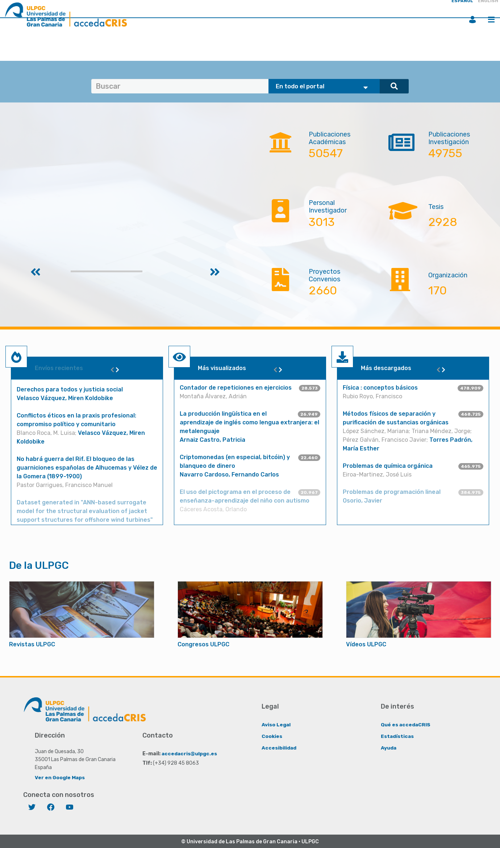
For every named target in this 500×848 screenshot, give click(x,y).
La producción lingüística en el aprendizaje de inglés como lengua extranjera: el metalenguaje (249, 422)
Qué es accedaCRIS (406, 724)
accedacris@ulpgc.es (190, 753)
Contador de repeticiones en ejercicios (236, 387)
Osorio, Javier (362, 500)
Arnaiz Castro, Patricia (212, 439)
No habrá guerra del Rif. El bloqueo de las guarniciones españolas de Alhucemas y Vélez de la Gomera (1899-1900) (87, 468)
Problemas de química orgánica (388, 465)
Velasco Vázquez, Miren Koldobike (65, 398)
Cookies (272, 736)
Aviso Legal (276, 724)
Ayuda (389, 747)
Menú (491, 19)
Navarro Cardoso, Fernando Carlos (229, 474)
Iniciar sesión (472, 19)
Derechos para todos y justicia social (70, 389)
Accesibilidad (279, 747)
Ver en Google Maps (60, 777)
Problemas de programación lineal (392, 491)
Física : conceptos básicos (380, 387)
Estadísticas (397, 736)
